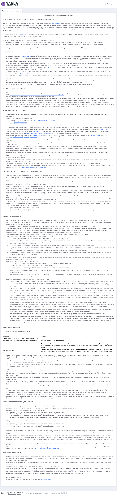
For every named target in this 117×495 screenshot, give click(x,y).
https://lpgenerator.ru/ (20, 124)
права (71, 470)
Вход (102, 4)
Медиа (27, 493)
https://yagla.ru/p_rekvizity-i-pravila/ (44, 120)
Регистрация (111, 4)
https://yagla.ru (56, 23)
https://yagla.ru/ (22, 35)
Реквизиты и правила (14, 494)
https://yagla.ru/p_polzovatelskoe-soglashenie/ (32, 73)
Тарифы (46, 493)
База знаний (39, 493)
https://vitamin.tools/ (20, 122)
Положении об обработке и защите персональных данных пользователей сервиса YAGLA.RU (37, 95)
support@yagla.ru (46, 479)
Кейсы (32, 493)
